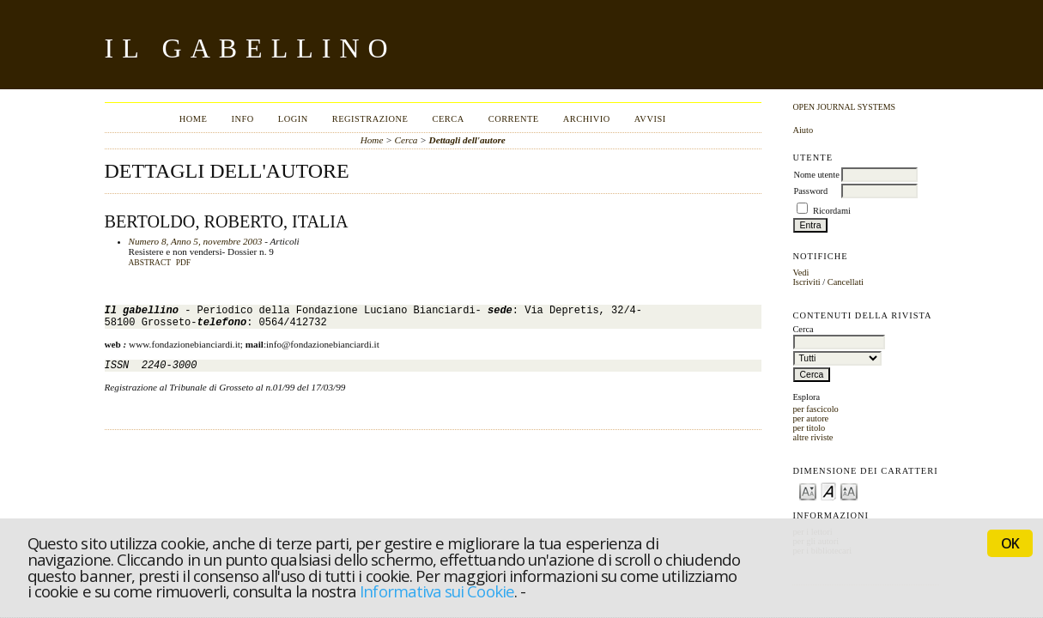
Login (293, 119)
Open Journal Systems (843, 107)
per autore (810, 418)
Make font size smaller (807, 490)
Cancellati (846, 282)
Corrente (513, 119)
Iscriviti (806, 282)
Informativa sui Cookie (436, 591)
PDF (183, 262)
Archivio (586, 119)
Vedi (800, 272)
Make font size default (828, 490)
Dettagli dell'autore (467, 140)
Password (810, 191)
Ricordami (832, 210)
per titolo (808, 428)
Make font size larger (849, 490)
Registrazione (370, 119)
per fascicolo (815, 409)
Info (242, 119)
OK (1010, 543)
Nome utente (816, 174)
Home (193, 119)
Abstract (150, 262)
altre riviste (812, 437)
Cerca (448, 119)
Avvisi (650, 119)
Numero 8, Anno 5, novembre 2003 (196, 241)
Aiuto (802, 130)
